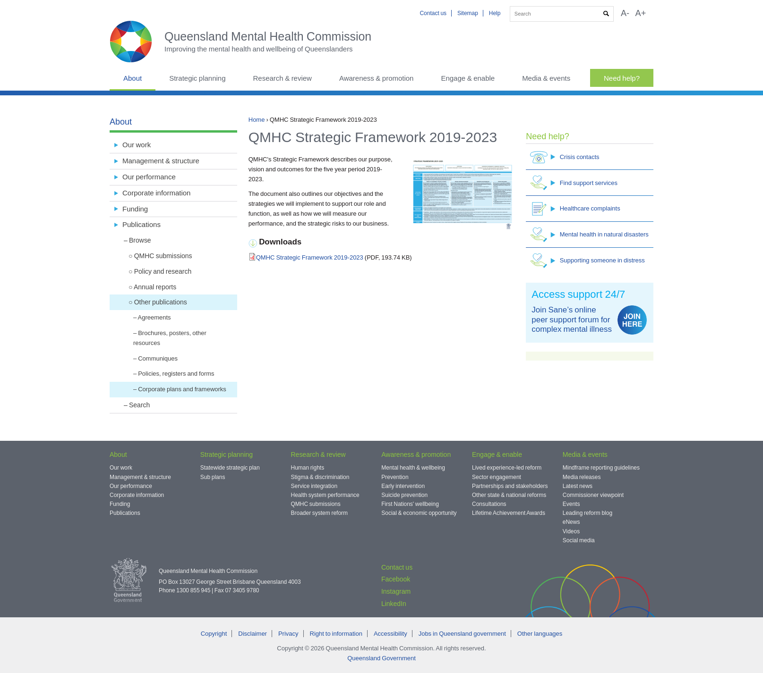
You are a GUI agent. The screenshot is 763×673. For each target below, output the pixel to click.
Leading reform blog (587, 513)
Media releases (582, 477)
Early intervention (403, 486)
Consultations (489, 504)
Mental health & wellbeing (413, 467)
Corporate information (156, 193)
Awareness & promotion (376, 78)
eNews (571, 522)
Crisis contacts (565, 157)
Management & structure (160, 161)
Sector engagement (496, 477)
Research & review (282, 78)
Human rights (308, 467)
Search (139, 405)
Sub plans (212, 477)
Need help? (622, 78)
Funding (135, 209)
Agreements (154, 317)
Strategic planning (197, 78)
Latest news (577, 486)
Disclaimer (252, 633)
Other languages (539, 633)
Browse (140, 240)
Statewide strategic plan (230, 467)
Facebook (395, 579)
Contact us (433, 13)
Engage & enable (468, 78)
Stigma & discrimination (320, 477)
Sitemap (467, 13)
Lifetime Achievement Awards (508, 513)
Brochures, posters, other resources (169, 337)
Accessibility (390, 633)
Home (257, 119)
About (132, 78)
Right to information (336, 633)
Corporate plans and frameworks (182, 389)
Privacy (288, 633)
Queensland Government (381, 658)
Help (495, 13)
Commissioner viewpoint (593, 495)
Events (571, 504)
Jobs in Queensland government (462, 633)
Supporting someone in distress (587, 260)
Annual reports (155, 287)
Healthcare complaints (575, 209)
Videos (571, 531)
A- (625, 13)
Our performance (149, 177)
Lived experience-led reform (506, 467)
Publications (141, 224)
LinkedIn (393, 603)
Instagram (396, 591)
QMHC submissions (163, 256)
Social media (579, 540)
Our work (136, 145)
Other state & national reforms (509, 495)
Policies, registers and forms (176, 373)
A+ (640, 13)
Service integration (314, 486)
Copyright (214, 633)
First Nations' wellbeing (410, 504)
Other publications (160, 302)
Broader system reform (319, 513)
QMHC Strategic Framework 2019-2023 (309, 257)
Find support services (573, 183)
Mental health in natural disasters (589, 234)
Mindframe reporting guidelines (601, 467)
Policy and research (163, 271)
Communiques (158, 358)
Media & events (546, 78)
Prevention (394, 477)
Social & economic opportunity (418, 513)
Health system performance (325, 495)
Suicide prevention (404, 495)
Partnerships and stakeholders (510, 486)
